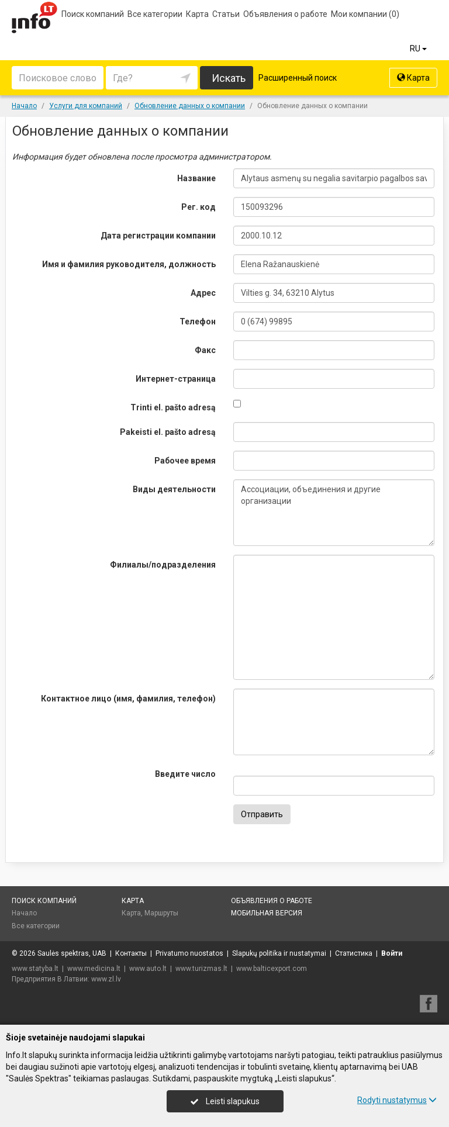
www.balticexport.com (271, 968)
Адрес (203, 293)
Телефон (197, 321)
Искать (229, 78)
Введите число (185, 774)
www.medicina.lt (93, 968)
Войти (391, 953)
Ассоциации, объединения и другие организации (333, 512)
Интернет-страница (176, 378)
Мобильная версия (266, 913)
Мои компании (365, 14)
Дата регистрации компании (158, 235)
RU (419, 48)
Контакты (131, 953)
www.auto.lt (148, 968)
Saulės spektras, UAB (71, 953)
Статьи (226, 14)
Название (196, 178)
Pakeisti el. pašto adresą (168, 432)
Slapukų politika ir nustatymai (279, 953)
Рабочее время (185, 460)
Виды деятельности (174, 489)
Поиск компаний (92, 14)
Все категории (154, 14)
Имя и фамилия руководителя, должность (129, 264)
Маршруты (161, 913)
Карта (197, 14)
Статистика (353, 953)
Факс (205, 350)
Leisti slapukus (225, 1101)
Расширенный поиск (297, 77)
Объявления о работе (285, 14)
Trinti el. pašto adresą (173, 407)
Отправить (262, 814)
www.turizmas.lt (201, 968)
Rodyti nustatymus (397, 1100)
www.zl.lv (106, 979)
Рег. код (198, 207)
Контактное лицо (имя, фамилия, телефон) (128, 698)
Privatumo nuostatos (189, 953)
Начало (24, 913)
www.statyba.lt (35, 968)
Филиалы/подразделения (163, 564)
